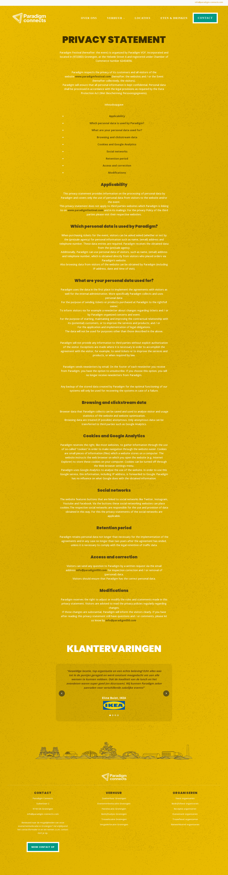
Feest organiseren (185, 797)
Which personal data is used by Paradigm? (117, 122)
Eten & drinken (174, 17)
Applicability (117, 115)
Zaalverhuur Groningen (114, 797)
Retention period (117, 157)
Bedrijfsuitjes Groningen (114, 813)
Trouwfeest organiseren (185, 818)
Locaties (142, 17)
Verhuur (114, 17)
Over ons (89, 17)
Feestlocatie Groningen (114, 807)
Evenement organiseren (185, 813)
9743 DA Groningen (43, 807)
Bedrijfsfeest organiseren (185, 802)
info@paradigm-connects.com (206, 2)
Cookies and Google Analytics (117, 143)
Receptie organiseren (185, 807)
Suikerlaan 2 (42, 802)
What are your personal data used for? (117, 129)
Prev (62, 701)
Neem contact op (42, 846)
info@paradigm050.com (91, 569)
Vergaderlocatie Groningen (114, 823)
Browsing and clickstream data (117, 136)
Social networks (117, 150)
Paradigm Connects (43, 797)
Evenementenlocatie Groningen (113, 802)
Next (166, 701)
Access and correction (117, 164)
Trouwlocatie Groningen (114, 818)
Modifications (117, 171)
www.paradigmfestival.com (93, 75)
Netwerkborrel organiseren (185, 823)
